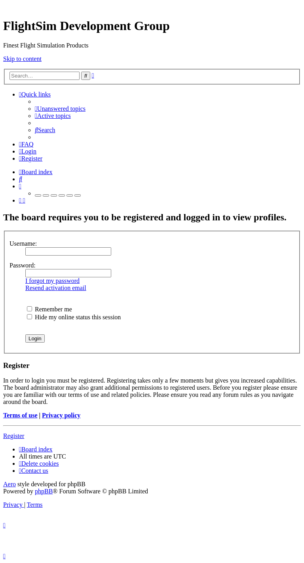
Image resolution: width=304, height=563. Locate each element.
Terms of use (20, 415)
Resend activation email (55, 287)
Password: (23, 265)
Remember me (49, 309)
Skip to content (22, 58)
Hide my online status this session (74, 317)
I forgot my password (52, 280)
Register (13, 435)
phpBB (44, 491)
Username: (23, 243)
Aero (9, 484)
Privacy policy (61, 415)
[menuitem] (60, 108)
